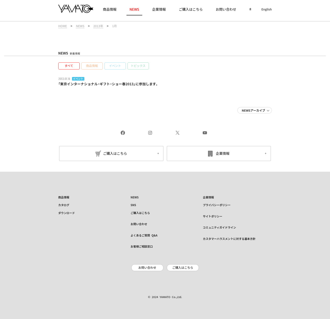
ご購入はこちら (115, 153)
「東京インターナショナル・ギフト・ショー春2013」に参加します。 (108, 84)
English (266, 9)
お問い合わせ (147, 267)
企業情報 (222, 153)
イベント (78, 78)
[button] (69, 65)
